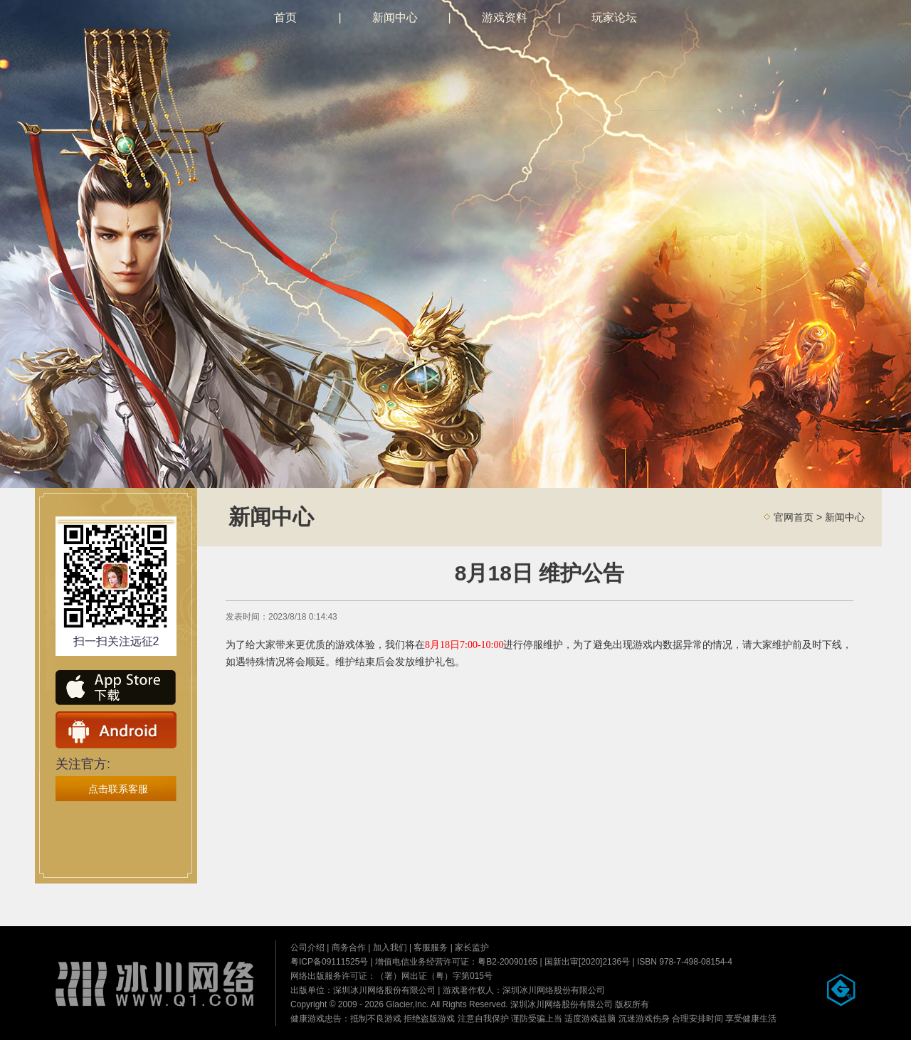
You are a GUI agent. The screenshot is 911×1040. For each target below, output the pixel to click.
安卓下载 (116, 729)
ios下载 (116, 688)
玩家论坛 (614, 17)
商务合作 (349, 948)
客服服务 (431, 948)
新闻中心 (395, 17)
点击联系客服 (118, 789)
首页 (285, 17)
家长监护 (472, 948)
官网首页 (793, 517)
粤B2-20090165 (507, 962)
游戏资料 (504, 17)
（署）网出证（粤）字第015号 (434, 976)
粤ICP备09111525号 (329, 962)
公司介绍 (307, 948)
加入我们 (390, 948)
